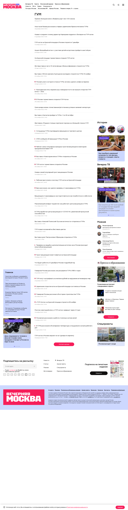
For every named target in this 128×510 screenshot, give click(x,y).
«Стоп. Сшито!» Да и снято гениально (113, 252)
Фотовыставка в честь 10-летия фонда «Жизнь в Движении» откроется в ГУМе (62, 66)
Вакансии (94, 390)
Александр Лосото (108, 241)
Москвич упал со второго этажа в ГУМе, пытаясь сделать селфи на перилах (62, 82)
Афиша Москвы (59, 8)
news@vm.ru (117, 398)
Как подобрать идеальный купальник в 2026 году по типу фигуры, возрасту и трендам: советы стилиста (111, 143)
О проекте (111, 317)
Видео (45, 6)
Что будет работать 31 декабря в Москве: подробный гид (55, 263)
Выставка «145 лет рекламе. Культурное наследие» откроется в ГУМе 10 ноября (62, 74)
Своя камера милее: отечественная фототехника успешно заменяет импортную (62, 108)
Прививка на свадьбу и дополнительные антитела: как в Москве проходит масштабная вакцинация (61, 246)
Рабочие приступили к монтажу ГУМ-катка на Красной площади (58, 181)
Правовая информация (118, 390)
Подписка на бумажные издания (70, 390)
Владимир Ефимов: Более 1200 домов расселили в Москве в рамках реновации (16, 294)
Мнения (101, 222)
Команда (100, 390)
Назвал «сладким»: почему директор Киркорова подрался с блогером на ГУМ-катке (64, 35)
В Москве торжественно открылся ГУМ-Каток (52, 100)
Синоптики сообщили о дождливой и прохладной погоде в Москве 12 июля (16, 278)
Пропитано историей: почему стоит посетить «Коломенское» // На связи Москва (102, 130)
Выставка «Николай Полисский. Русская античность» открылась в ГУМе (60, 222)
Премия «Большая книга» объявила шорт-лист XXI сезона (55, 19)
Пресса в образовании (67, 4)
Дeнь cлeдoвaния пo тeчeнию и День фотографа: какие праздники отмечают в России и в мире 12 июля (17, 339)
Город (7, 281)
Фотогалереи (48, 372)
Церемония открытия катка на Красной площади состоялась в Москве (61, 287)
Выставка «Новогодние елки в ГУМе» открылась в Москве (56, 157)
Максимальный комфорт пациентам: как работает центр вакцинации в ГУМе (61, 204)
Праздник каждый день (14, 322)
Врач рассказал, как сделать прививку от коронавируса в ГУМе (58, 188)
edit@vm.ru (91, 398)
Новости (33, 6)
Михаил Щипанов (108, 226)
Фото (39, 6)
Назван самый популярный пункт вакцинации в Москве (54, 173)
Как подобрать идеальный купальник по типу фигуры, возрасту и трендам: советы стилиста (109, 156)
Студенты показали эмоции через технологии (113, 292)
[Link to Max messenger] (4, 375)
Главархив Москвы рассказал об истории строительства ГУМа (58, 295)
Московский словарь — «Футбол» (111, 175)
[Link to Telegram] (22, 375)
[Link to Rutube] (29, 375)
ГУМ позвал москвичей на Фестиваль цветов (50, 230)
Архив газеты (61, 364)
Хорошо (120, 507)
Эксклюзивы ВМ (48, 8)
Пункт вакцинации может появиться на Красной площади (56, 255)
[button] (6, 327)
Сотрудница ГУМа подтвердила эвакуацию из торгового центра (59, 131)
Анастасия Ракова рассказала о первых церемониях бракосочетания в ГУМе (61, 27)
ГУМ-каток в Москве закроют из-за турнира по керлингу (54, 336)
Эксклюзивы (104, 138)
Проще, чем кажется (107, 190)
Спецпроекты (53, 6)
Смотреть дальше (64, 345)
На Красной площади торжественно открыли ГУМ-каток (54, 59)
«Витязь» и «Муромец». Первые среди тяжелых (114, 300)
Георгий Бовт (106, 233)
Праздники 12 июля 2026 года (17, 326)
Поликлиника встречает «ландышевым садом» (106, 286)
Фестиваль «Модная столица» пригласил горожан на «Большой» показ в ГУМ (62, 123)
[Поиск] (113, 4)
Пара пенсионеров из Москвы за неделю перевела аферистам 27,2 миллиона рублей (15, 285)
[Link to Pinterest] (33, 375)
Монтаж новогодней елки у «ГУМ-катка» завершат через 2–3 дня (57, 310)
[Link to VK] (8, 375)
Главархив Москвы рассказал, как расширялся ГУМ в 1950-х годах (58, 271)
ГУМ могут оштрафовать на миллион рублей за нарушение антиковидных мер (63, 279)
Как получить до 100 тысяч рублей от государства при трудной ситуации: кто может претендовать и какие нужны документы (111, 195)
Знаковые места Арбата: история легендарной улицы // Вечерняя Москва (120, 130)
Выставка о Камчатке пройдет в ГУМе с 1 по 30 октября (54, 116)
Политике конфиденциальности (77, 507)
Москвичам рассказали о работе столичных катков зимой (56, 318)
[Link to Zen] (15, 375)
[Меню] (123, 4)
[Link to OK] (11, 375)
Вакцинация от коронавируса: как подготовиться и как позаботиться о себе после (63, 196)
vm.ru (80, 396)
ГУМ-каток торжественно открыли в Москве (51, 165)
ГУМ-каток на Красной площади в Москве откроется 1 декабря (57, 43)
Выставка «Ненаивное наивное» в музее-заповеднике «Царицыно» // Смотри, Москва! (111, 130)
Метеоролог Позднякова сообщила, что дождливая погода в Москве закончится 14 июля (16, 310)
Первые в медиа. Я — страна (75, 8)
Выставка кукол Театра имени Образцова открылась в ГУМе (56, 238)
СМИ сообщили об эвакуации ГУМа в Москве (52, 139)
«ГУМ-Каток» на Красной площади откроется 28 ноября (56, 303)
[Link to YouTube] (19, 375)
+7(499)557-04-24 (73, 398)
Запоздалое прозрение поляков (112, 228)
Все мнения (111, 258)
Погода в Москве (36, 8)
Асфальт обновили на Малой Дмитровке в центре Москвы (14, 302)
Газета (42, 4)
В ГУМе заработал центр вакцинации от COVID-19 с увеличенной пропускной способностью (62, 213)
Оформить (98, 374)
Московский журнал (52, 4)
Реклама (57, 390)
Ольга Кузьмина (107, 250)
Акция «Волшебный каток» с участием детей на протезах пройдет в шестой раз (63, 51)
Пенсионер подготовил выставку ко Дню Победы (112, 309)
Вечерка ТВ (34, 4)
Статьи (46, 364)
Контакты (107, 390)
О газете (51, 390)
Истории (102, 123)
